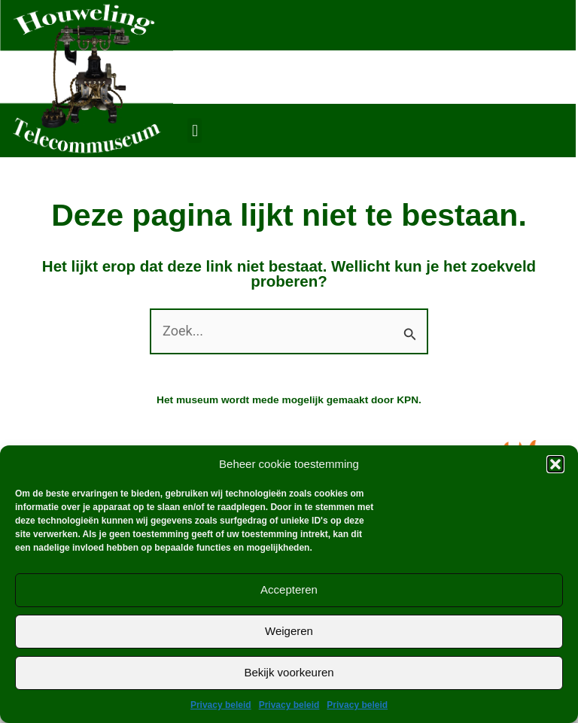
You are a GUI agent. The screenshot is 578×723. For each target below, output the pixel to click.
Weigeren (289, 630)
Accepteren (289, 589)
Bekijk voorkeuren (288, 672)
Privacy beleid (220, 705)
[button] (555, 464)
